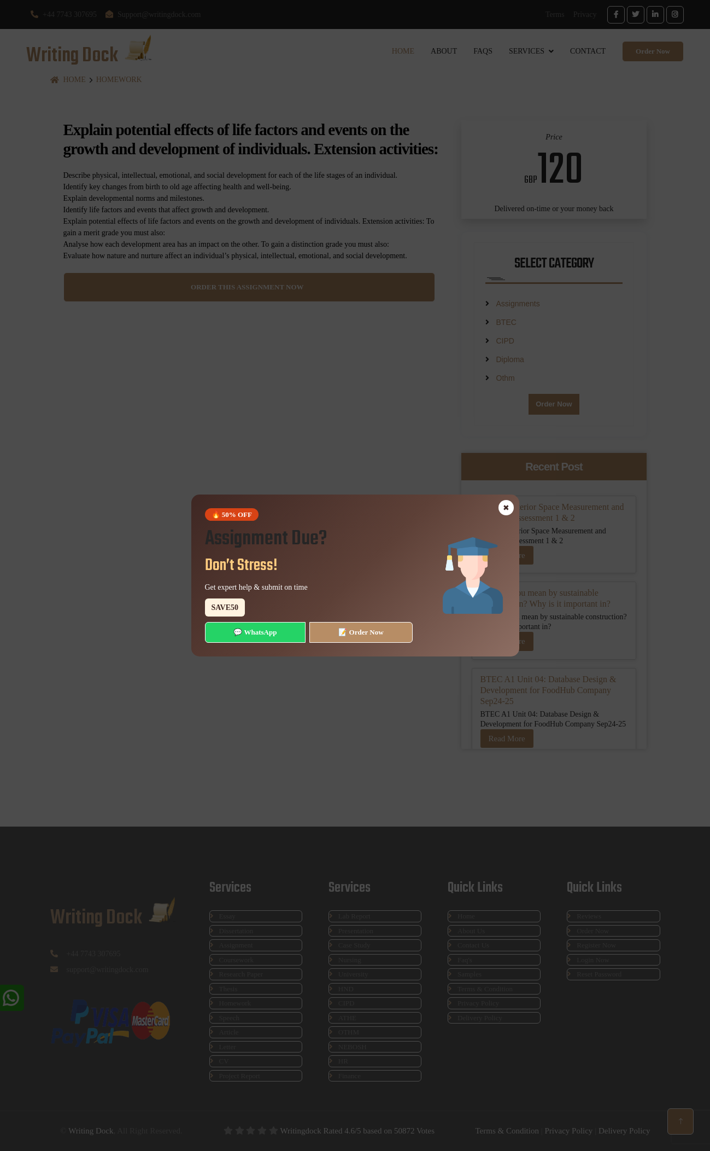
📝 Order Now (360, 632)
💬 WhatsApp (255, 632)
